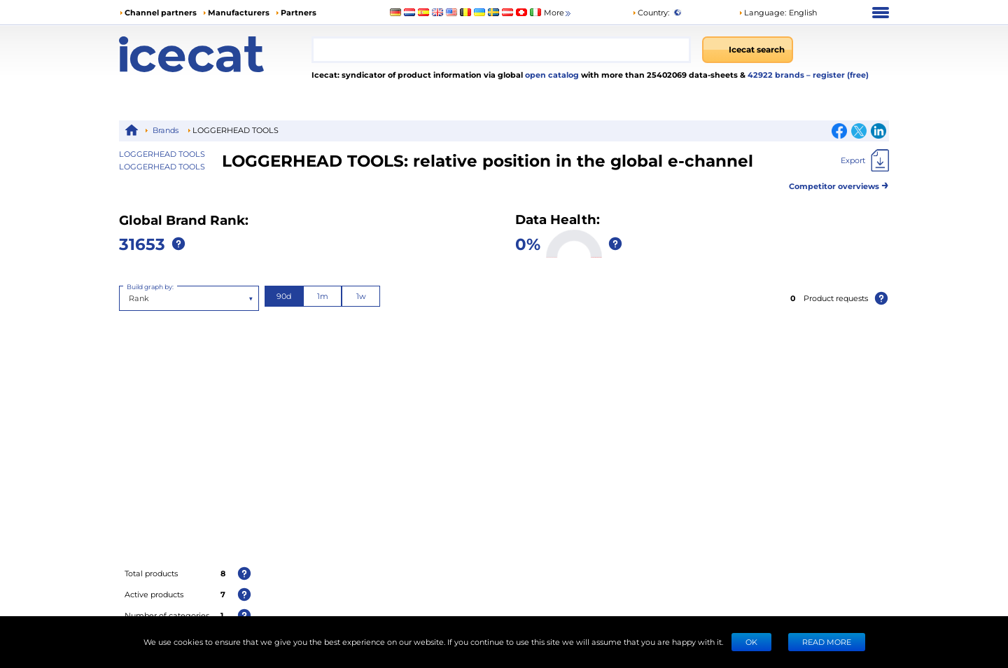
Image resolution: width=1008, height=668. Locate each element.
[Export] (865, 160)
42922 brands (777, 74)
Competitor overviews (839, 183)
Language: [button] (762, 12)
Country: (650, 12)
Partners (298, 12)
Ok (751, 642)
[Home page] (215, 54)
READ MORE (826, 642)
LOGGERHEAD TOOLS (162, 166)
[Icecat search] (747, 49)
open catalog (551, 74)
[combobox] (501, 49)
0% (527, 243)
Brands (165, 130)
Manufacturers (239, 12)
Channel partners (161, 12)
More (558, 13)
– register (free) (837, 74)
